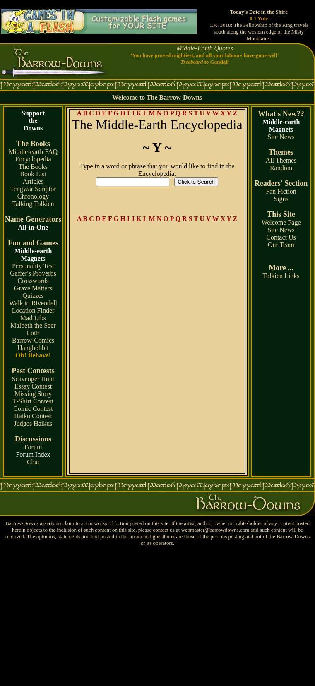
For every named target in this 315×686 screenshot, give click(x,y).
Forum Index (33, 454)
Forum (33, 447)
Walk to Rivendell (33, 303)
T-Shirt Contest (33, 401)
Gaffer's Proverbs (33, 273)
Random (281, 167)
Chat (33, 461)
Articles (33, 181)
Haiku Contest (33, 416)
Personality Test (33, 265)
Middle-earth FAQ (33, 151)
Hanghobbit (33, 347)
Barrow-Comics (33, 340)
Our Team (281, 244)
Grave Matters (33, 288)
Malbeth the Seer (32, 325)
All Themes (281, 160)
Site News (280, 136)
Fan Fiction (281, 191)
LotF (32, 332)
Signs (281, 198)
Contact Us (281, 237)
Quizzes (33, 295)
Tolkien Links (280, 275)
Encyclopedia (33, 159)
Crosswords (33, 280)
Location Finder (33, 310)
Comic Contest (33, 408)
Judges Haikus (33, 423)
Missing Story (33, 393)
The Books (33, 166)
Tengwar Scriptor (33, 188)
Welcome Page (281, 222)
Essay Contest (33, 386)
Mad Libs (33, 317)
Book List (33, 173)
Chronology (33, 196)
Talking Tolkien (33, 203)
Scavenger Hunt (33, 378)
